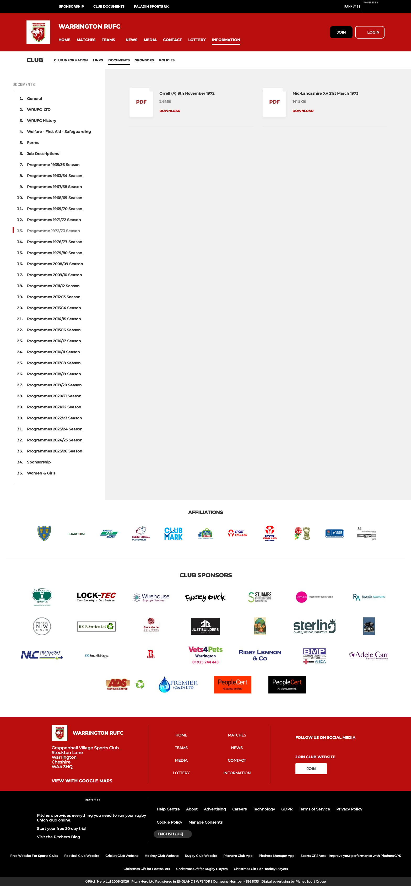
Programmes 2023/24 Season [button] (55, 429)
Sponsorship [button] (39, 462)
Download (169, 111)
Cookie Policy (169, 822)
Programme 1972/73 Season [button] (53, 230)
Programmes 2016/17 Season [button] (54, 341)
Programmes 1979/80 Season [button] (54, 252)
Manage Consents (205, 822)
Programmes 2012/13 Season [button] (53, 297)
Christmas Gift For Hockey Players (261, 869)
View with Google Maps (82, 781)
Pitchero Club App (237, 856)
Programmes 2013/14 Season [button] (54, 308)
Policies (167, 60)
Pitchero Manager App (276, 856)
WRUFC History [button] (41, 120)
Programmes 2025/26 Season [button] (54, 451)
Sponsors (144, 60)
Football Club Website (81, 856)
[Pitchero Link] (374, 9)
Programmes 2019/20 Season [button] (54, 385)
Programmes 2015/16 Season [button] (54, 330)
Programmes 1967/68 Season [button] (54, 186)
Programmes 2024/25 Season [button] (55, 440)
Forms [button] (33, 142)
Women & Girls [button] (41, 473)
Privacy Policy (349, 809)
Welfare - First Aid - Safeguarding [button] (59, 131)
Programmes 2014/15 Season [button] (54, 319)
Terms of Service (314, 809)
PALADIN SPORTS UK (151, 6)
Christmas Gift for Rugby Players (202, 869)
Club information (71, 60)
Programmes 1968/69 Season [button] (54, 197)
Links (98, 60)
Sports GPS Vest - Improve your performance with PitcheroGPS (351, 856)
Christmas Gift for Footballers (146, 869)
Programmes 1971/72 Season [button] (54, 219)
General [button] (34, 98)
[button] (64, 40)
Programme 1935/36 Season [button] (53, 164)
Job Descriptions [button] (43, 153)
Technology (264, 809)
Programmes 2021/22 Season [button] (54, 407)
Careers (239, 809)
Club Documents (109, 6)
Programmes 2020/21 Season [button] (54, 396)
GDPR (287, 809)
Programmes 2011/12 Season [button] (53, 286)
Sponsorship (71, 6)
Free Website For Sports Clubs (34, 856)
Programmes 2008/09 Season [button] (55, 263)
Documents (119, 60)
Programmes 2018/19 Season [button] (54, 374)
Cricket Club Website (121, 856)
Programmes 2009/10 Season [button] (54, 275)
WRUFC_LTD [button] (39, 109)
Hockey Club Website (162, 856)
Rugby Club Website (201, 856)
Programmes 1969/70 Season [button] (54, 208)
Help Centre (168, 809)
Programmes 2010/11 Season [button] (53, 352)
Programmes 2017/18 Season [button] (54, 363)
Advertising (215, 809)
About (192, 809)
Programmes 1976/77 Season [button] (54, 241)
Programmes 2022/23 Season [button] (54, 418)
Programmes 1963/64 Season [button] (54, 175)
